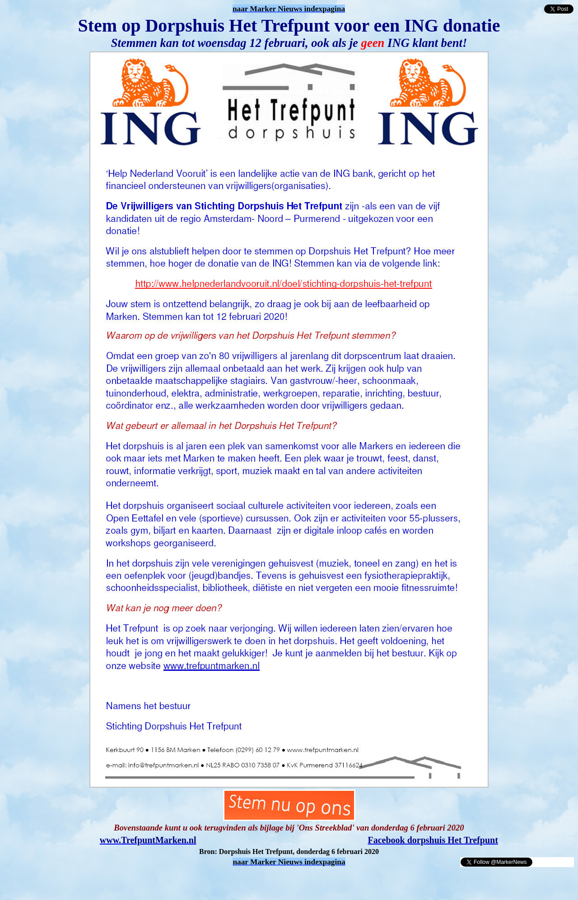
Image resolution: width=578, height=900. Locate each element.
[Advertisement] (109, 881)
